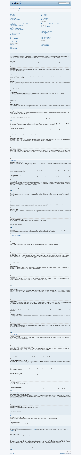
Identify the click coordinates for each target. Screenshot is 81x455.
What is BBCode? (12, 44)
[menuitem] (15, 7)
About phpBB (12, 430)
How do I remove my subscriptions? (45, 38)
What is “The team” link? (44, 19)
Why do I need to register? (13, 13)
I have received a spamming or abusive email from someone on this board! (50, 23)
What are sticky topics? (13, 49)
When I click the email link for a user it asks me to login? (17, 29)
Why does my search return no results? (46, 30)
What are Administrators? (44, 13)
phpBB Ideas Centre (48, 435)
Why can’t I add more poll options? (14, 35)
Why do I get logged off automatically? (15, 19)
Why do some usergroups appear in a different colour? (48, 17)
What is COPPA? (12, 14)
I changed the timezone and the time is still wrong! (16, 25)
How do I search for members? (45, 32)
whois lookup (68, 439)
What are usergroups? (44, 15)
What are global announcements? (14, 47)
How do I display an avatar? (13, 27)
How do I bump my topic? (13, 41)
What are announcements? (13, 48)
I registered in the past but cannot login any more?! (16, 17)
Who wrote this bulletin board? (45, 44)
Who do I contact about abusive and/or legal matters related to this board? (50, 46)
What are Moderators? (44, 14)
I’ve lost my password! (13, 18)
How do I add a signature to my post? (15, 33)
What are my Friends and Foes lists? (45, 26)
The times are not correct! (13, 24)
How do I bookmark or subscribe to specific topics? (47, 36)
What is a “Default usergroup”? (45, 18)
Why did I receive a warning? (14, 38)
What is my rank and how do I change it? (15, 28)
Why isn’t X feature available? (45, 45)
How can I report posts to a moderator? (15, 39)
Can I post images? (12, 46)
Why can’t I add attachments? (14, 37)
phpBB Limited (33, 429)
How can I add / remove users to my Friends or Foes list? (48, 27)
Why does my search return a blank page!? (46, 31)
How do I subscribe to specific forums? (46, 37)
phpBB (34, 134)
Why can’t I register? (13, 15)
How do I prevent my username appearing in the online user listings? (19, 23)
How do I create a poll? (13, 34)
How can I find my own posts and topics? (46, 33)
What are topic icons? (13, 50)
